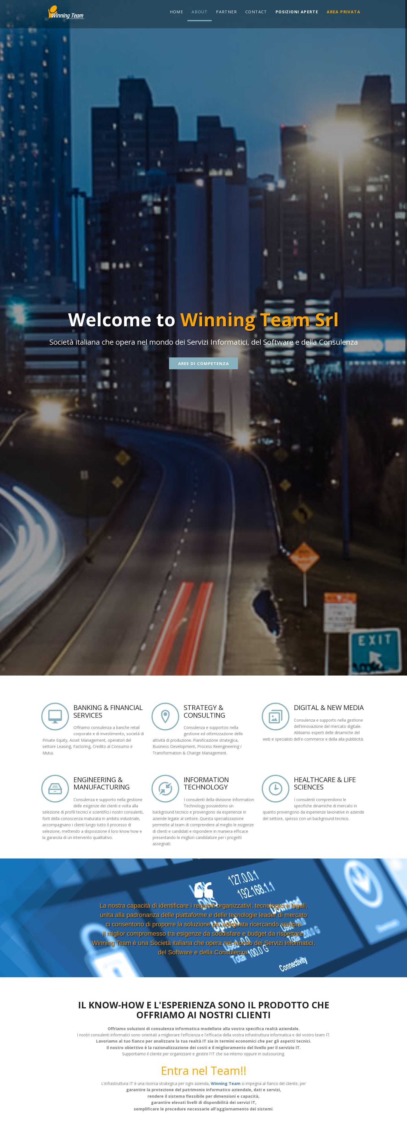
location (165, 716)
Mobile (165, 788)
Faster (275, 788)
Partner (226, 11)
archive (55, 788)
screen (55, 716)
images (275, 716)
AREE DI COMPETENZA (203, 363)
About (199, 11)
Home (176, 11)
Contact (256, 11)
